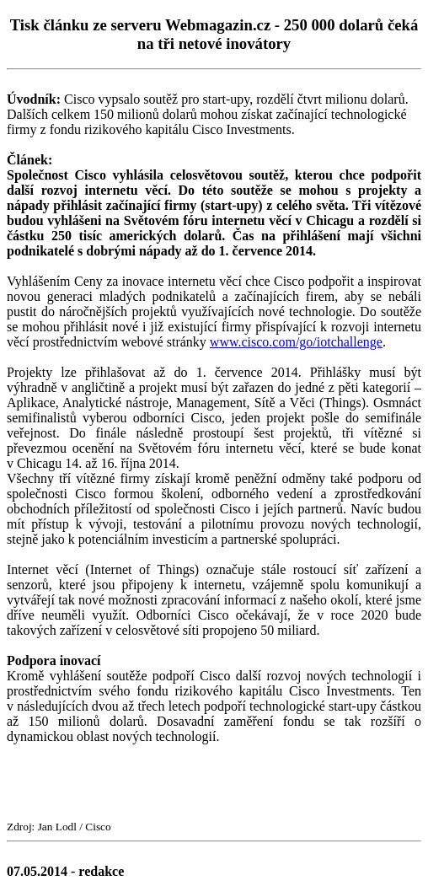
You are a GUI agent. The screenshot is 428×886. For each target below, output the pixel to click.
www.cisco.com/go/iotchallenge (296, 342)
